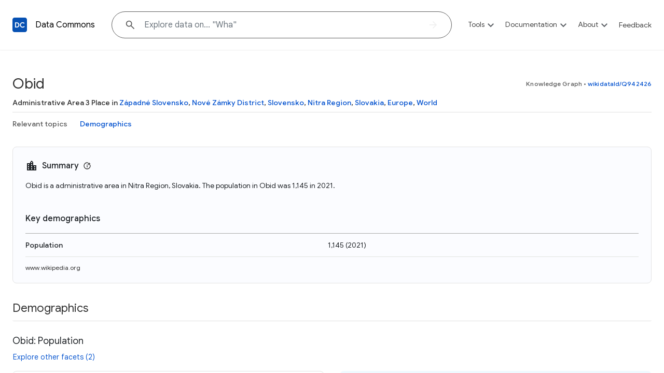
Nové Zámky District (228, 102)
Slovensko (286, 102)
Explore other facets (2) (54, 357)
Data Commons (65, 25)
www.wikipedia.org (52, 267)
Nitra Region (329, 102)
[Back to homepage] (19, 25)
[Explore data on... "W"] (281, 25)
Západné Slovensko (153, 102)
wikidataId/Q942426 (620, 84)
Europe (400, 102)
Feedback (635, 25)
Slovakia (369, 102)
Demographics (106, 123)
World (427, 102)
